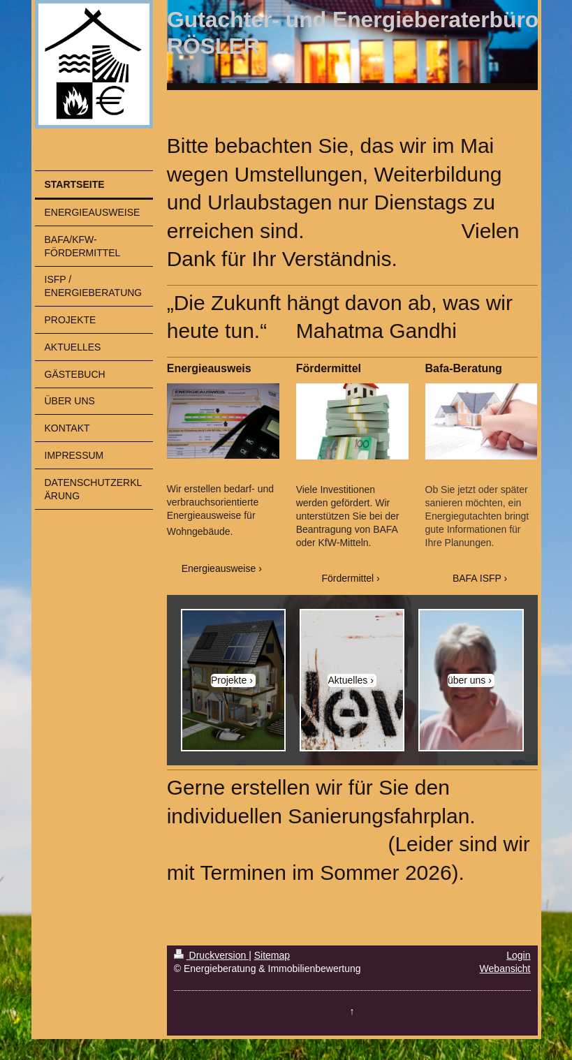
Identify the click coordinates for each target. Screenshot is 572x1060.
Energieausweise (219, 568)
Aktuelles (347, 680)
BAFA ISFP (477, 578)
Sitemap (272, 955)
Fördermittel (348, 578)
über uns (466, 680)
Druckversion (211, 955)
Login (518, 955)
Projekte (229, 680)
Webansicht (505, 968)
